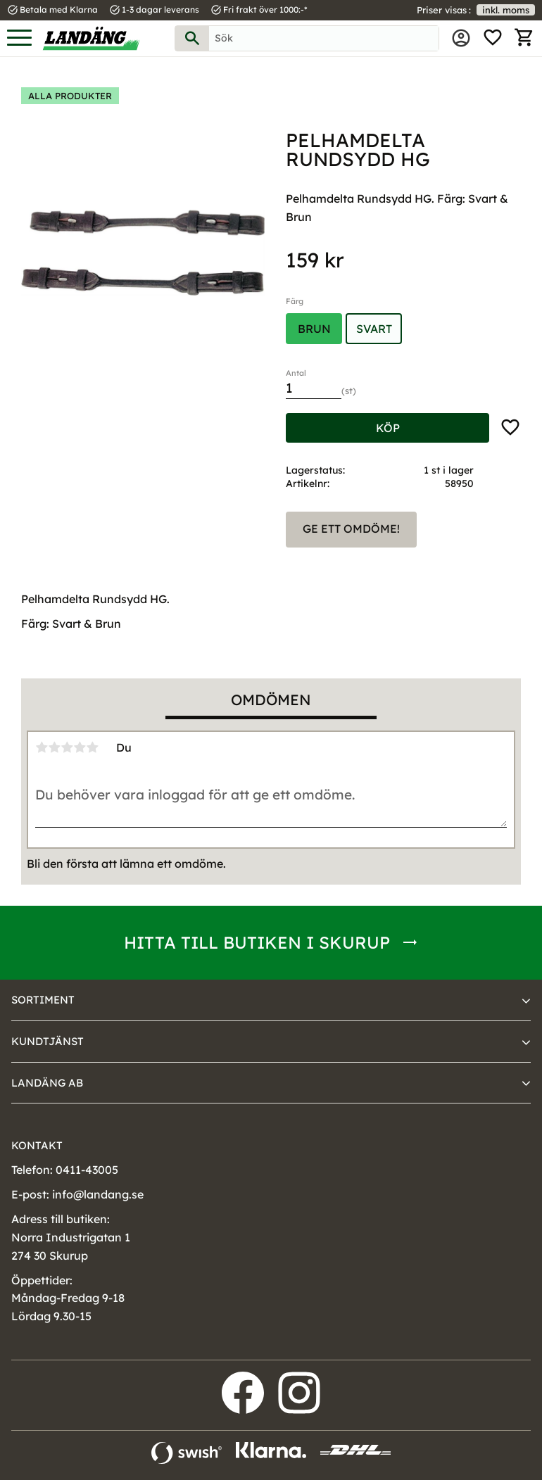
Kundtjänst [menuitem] (47, 1041)
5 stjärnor (92, 747)
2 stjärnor (54, 747)
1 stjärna (41, 747)
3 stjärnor (67, 747)
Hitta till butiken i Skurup (257, 942)
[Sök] (192, 38)
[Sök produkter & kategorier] (324, 38)
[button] (19, 38)
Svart (374, 329)
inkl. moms (505, 9)
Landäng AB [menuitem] (47, 1082)
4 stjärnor (79, 747)
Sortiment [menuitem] (43, 999)
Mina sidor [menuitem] (461, 38)
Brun (314, 329)
